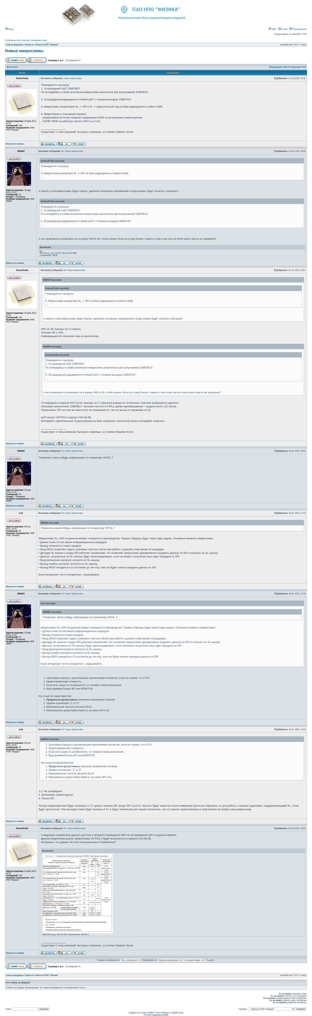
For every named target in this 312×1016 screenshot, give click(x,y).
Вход (9, 29)
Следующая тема (297, 67)
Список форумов (14, 45)
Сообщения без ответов (17, 40)
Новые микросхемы (24, 51)
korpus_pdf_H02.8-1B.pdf (55, 253)
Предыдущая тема (278, 67)
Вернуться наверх (15, 144)
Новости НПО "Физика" (47, 45)
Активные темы (39, 40)
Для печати (12, 67)
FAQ (272, 29)
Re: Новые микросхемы (72, 151)
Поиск (283, 29)
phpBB (150, 1013)
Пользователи (298, 29)
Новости (29, 45)
